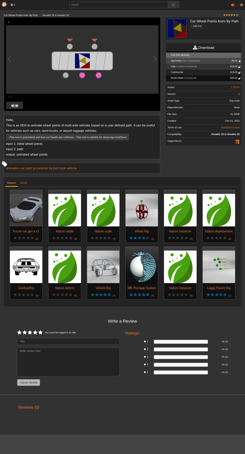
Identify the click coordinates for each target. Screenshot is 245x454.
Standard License (230, 127)
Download (203, 48)
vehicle (72, 168)
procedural (40, 168)
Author (23, 183)
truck (62, 168)
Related (11, 183)
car (22, 168)
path (29, 168)
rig (50, 168)
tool (55, 168)
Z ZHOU (235, 87)
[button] (13, 5)
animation (13, 168)
